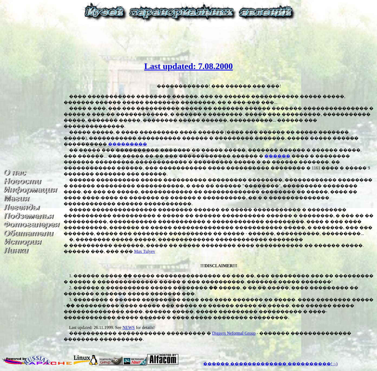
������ (277, 156)
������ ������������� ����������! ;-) (270, 364)
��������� (127, 144)
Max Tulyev (144, 251)
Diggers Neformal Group (234, 333)
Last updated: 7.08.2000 (188, 66)
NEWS (128, 327)
